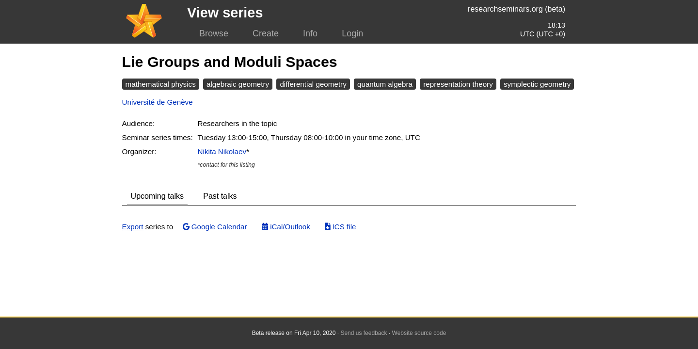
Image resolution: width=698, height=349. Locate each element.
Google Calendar (215, 226)
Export (132, 226)
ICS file (340, 226)
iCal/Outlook (286, 226)
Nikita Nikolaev (222, 151)
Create (266, 33)
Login (352, 33)
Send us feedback (363, 333)
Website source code (419, 333)
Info (310, 33)
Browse (213, 33)
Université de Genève (157, 102)
